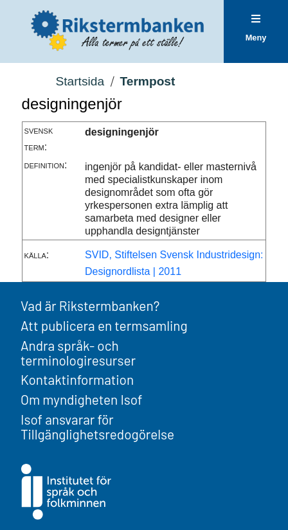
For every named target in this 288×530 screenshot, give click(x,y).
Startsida (79, 81)
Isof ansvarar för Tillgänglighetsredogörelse (97, 426)
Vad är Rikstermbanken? (90, 305)
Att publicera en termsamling (104, 325)
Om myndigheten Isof (81, 399)
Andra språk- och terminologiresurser (78, 352)
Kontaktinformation (77, 379)
